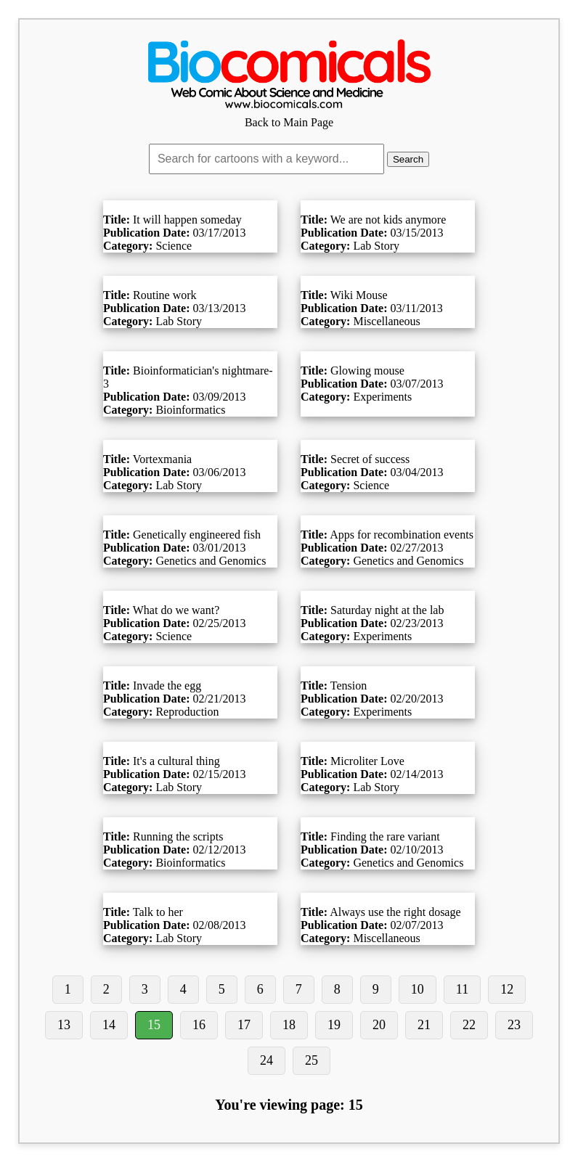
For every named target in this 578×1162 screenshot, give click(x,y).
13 (63, 1025)
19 (334, 1025)
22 (469, 1025)
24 (266, 1060)
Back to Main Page (289, 115)
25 (311, 1060)
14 (108, 1025)
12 (506, 989)
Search (408, 159)
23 (514, 1025)
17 (244, 1025)
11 (462, 989)
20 (379, 1025)
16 (198, 1025)
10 (417, 989)
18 (289, 1025)
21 (424, 1025)
